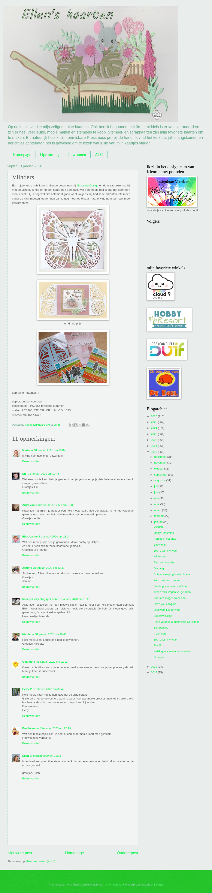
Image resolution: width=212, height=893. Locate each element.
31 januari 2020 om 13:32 (48, 567)
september (161, 474)
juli (156, 486)
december (160, 456)
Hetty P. (27, 689)
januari (158, 522)
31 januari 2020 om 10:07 (49, 450)
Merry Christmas (164, 532)
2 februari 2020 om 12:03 (45, 755)
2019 (154, 666)
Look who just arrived (167, 609)
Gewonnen (76, 154)
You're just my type (165, 550)
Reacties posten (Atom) (40, 861)
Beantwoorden (31, 461)
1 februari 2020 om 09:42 (48, 689)
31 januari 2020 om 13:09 (58, 505)
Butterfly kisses (163, 615)
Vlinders (159, 526)
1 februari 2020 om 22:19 (55, 728)
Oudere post (127, 853)
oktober (159, 468)
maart (158, 510)
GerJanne (28, 661)
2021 (154, 445)
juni (156, 492)
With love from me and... (169, 580)
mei (156, 498)
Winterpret (160, 556)
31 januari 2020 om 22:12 (51, 661)
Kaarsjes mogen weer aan (170, 598)
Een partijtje (161, 627)
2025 (154, 422)
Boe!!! (157, 645)
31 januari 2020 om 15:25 (74, 599)
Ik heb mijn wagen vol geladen (172, 592)
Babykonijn (160, 544)
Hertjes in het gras (165, 538)
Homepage (22, 154)
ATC (99, 154)
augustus (160, 480)
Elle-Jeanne (30, 536)
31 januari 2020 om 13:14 (54, 536)
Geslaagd (159, 568)
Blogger (158, 884)
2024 (154, 428)
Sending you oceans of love (170, 586)
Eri (24, 473)
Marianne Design (87, 185)
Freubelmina (30, 728)
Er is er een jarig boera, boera (172, 574)
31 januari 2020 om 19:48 (50, 634)
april (157, 504)
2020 (154, 451)
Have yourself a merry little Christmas (176, 621)
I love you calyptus (165, 604)
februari (159, 516)
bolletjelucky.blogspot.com (40, 599)
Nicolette (28, 634)
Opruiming (49, 154)
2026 (154, 416)
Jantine (27, 567)
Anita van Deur (32, 505)
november (160, 462)
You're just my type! (165, 639)
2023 (154, 434)
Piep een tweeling (164, 562)
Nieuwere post (19, 853)
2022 (154, 439)
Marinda (27, 450)
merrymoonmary (114, 884)
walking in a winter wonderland (172, 651)
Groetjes (159, 657)
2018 (154, 672)
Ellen (25, 755)
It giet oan (160, 633)
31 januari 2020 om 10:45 (43, 473)
